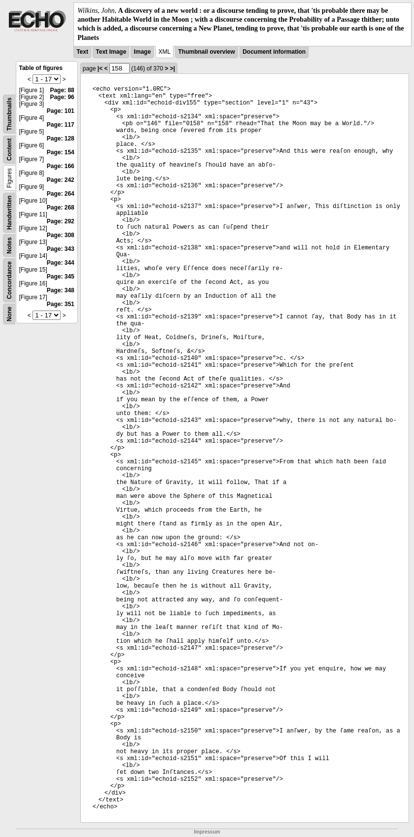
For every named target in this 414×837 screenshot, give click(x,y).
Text (82, 51)
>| (172, 68)
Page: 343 (60, 248)
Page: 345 (60, 276)
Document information (274, 51)
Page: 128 (60, 138)
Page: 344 (60, 262)
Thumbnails (9, 114)
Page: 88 (62, 90)
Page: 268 (60, 207)
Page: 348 (60, 290)
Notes (9, 245)
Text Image (111, 51)
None (9, 314)
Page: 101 (60, 110)
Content (9, 149)
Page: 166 (60, 166)
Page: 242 (60, 179)
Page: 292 (60, 221)
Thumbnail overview (206, 51)
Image (142, 51)
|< (100, 68)
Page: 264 (60, 193)
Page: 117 (60, 124)
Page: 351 (60, 304)
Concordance (9, 280)
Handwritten (9, 212)
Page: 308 (60, 235)
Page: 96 (62, 97)
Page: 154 (60, 152)
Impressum (207, 832)
